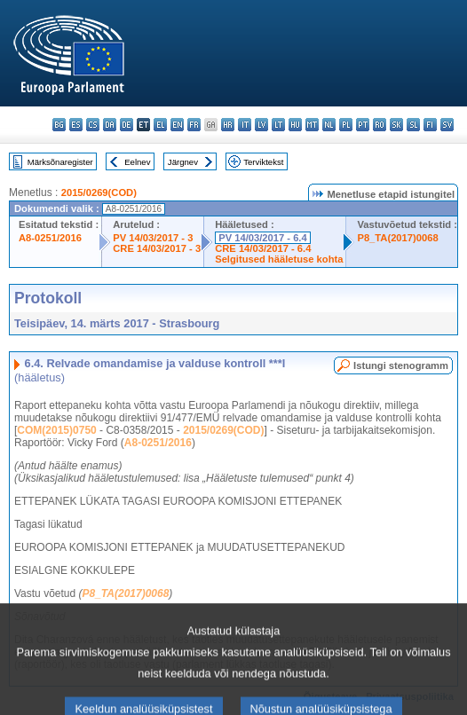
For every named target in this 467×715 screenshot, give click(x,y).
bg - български (59, 124)
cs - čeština (92, 124)
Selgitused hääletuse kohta (279, 259)
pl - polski (345, 124)
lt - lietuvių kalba (278, 124)
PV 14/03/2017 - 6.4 (262, 237)
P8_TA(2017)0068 (397, 237)
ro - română (379, 124)
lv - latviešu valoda (261, 124)
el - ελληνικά (160, 124)
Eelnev (137, 162)
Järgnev (183, 162)
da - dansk (109, 124)
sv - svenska (447, 124)
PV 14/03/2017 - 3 (153, 237)
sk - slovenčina (396, 124)
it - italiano (244, 124)
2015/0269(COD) (99, 192)
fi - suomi (430, 124)
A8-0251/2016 (50, 237)
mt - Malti (312, 124)
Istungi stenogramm (400, 365)
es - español (76, 124)
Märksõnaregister (60, 162)
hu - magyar (295, 124)
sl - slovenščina (413, 124)
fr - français (194, 124)
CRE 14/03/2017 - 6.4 (263, 248)
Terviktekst (263, 162)
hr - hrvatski (227, 124)
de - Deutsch (126, 124)
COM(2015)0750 (56, 430)
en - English (177, 124)
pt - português (362, 124)
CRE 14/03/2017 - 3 (157, 248)
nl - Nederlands (329, 124)
